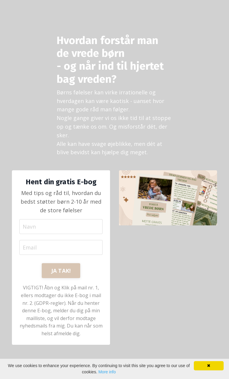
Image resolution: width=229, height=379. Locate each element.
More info (107, 371)
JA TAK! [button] (61, 270)
